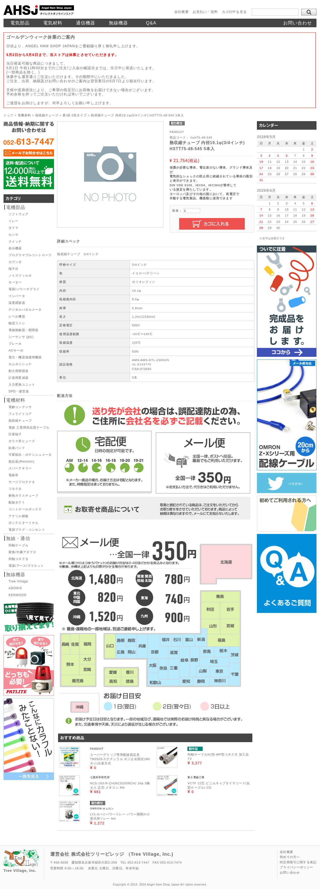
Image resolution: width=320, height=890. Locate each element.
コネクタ (15, 489)
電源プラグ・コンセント (27, 529)
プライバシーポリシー (296, 867)
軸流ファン (17, 323)
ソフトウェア (19, 214)
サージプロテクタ (22, 482)
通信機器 (85, 22)
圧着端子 (15, 434)
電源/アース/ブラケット (26, 566)
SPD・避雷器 (19, 391)
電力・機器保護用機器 (25, 357)
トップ (8, 115)
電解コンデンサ (20, 407)
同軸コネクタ (19, 559)
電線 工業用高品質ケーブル (29, 427)
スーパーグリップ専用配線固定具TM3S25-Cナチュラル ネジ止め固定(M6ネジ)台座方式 (120, 759)
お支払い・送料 (205, 12)
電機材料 (15, 400)
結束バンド (17, 448)
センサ (13, 234)
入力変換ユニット (22, 384)
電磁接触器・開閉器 (23, 330)
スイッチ (15, 241)
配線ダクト (17, 502)
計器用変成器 (19, 378)
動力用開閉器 (19, 371)
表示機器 (15, 248)
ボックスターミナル (23, 523)
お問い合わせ (297, 22)
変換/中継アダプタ (22, 552)
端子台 (13, 269)
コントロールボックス (25, 509)
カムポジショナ (20, 364)
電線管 (13, 475)
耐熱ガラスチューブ (23, 495)
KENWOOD (17, 595)
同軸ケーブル (19, 545)
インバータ (17, 296)
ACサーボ (16, 350)
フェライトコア (20, 414)
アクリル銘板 (19, 516)
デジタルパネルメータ (25, 309)
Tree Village (18, 581)
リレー (13, 221)
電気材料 (53, 22)
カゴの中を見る (234, 12)
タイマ (13, 228)
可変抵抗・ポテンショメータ (30, 454)
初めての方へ (290, 857)
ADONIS (15, 588)
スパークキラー (20, 468)
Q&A (151, 22)
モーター (15, 282)
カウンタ (15, 262)
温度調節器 (17, 303)
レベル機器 (17, 316)
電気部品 (20, 22)
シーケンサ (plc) (21, 337)
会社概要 (181, 12)
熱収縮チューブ (20, 420)
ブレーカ (15, 343)
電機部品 (15, 207)
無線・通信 (18, 538)
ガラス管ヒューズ (22, 441)
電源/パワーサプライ (24, 289)
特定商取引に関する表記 (298, 862)
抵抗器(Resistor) (22, 461)
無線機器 (118, 22)
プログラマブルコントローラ (30, 255)
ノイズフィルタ (20, 275)
